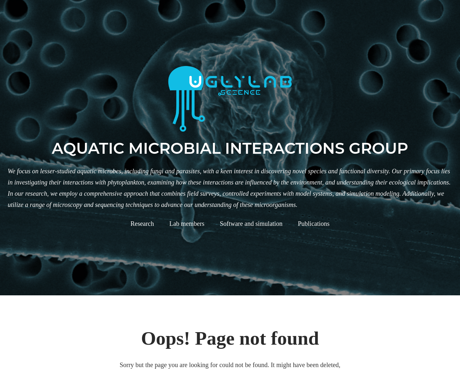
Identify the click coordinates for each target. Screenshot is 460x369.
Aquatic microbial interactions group (230, 148)
